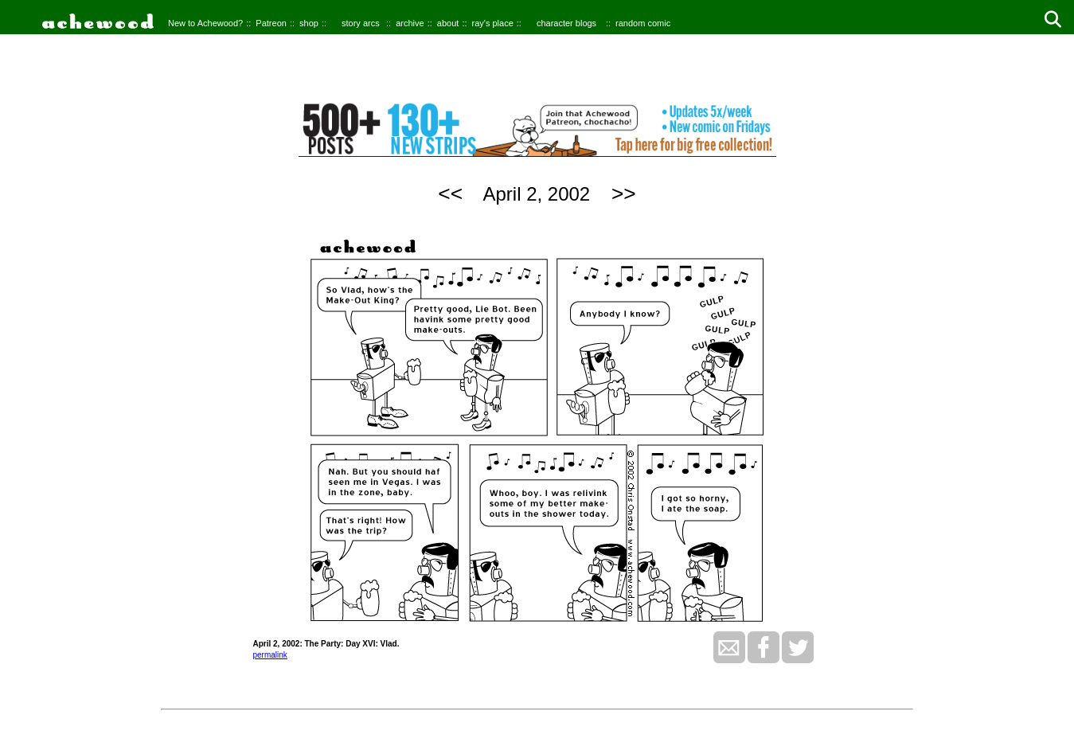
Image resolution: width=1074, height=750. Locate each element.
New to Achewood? (205, 23)
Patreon (271, 23)
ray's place (493, 23)
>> (623, 193)
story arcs (361, 23)
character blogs (566, 23)
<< (450, 193)
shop (308, 23)
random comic (642, 23)
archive (410, 23)
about (448, 23)
